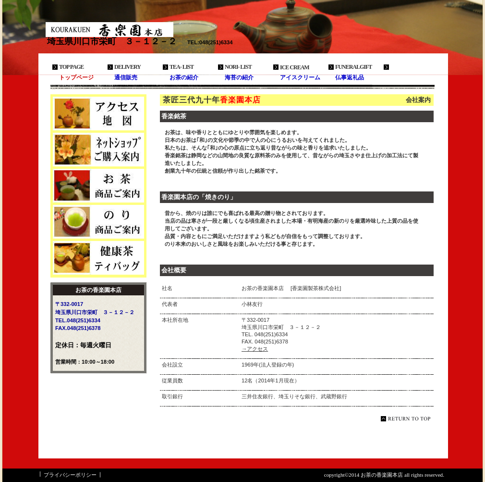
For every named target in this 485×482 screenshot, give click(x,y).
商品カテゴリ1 (98, 186)
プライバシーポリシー (70, 475)
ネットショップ (98, 149)
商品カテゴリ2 (98, 222)
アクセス (98, 113)
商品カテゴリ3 (98, 258)
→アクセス (255, 349)
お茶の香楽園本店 (118, 29)
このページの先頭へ (407, 418)
